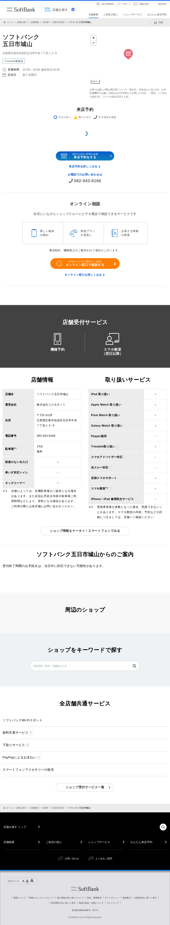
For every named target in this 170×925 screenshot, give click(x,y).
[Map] (128, 59)
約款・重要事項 (94, 897)
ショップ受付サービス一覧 (85, 787)
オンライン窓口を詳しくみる (83, 274)
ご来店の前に (54, 842)
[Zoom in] (93, 37)
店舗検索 (35, 22)
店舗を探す (22, 22)
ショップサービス (99, 842)
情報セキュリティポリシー (41, 897)
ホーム (10, 22)
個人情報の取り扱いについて (70, 897)
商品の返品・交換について (91, 902)
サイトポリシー (112, 897)
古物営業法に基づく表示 (145, 897)
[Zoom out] (93, 42)
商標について (19, 897)
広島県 (46, 22)
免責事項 (126, 897)
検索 (134, 666)
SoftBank (21, 9)
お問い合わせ (72, 858)
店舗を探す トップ (14, 827)
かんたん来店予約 (141, 842)
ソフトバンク (85, 888)
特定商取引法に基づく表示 (63, 902)
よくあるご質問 (103, 858)
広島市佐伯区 (58, 22)
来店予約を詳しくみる (83, 166)
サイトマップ (113, 902)
